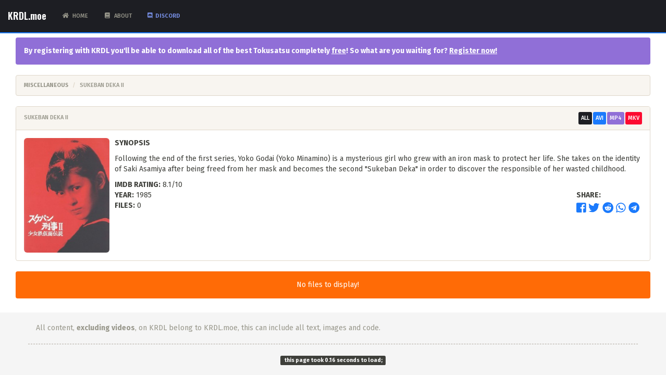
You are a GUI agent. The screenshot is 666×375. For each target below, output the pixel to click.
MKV (633, 118)
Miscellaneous (46, 85)
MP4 (616, 118)
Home (75, 15)
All (585, 118)
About (118, 15)
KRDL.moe (27, 15)
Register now (472, 50)
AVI (599, 118)
